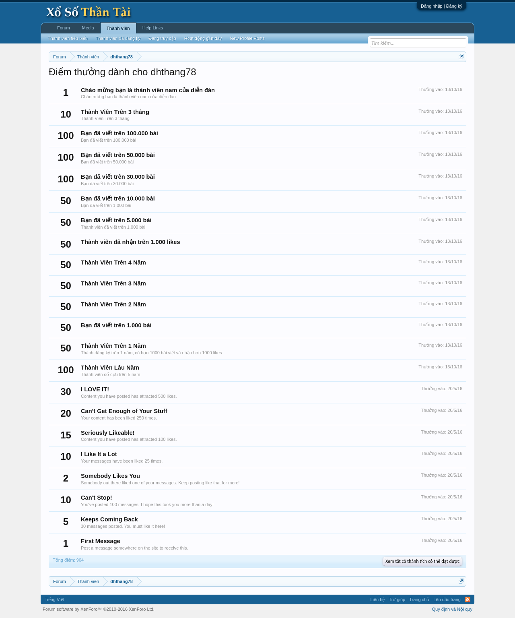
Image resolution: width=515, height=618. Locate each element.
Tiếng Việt (54, 599)
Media (88, 27)
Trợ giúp (397, 599)
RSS (467, 599)
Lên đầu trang (447, 599)
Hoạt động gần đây (203, 38)
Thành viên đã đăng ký (118, 38)
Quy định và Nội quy (452, 609)
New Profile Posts (247, 38)
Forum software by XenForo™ (98, 609)
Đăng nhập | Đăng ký (441, 6)
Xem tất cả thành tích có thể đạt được (422, 561)
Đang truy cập (162, 38)
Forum (63, 27)
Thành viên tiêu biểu (68, 38)
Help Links (152, 27)
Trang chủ (419, 599)
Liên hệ (377, 599)
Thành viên (118, 28)
